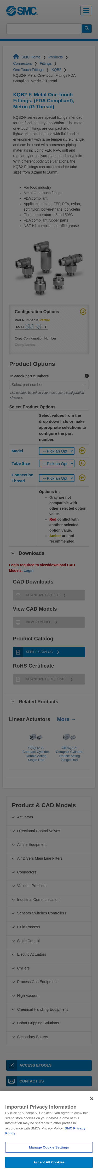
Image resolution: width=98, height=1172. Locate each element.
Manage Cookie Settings (49, 1158)
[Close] (91, 1109)
